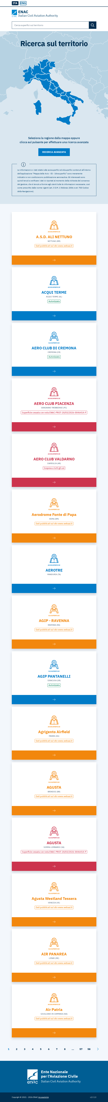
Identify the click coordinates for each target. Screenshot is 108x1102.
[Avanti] (97, 1049)
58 (89, 1049)
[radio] (23, 3)
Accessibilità (43, 1097)
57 (80, 1049)
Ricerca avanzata (54, 152)
